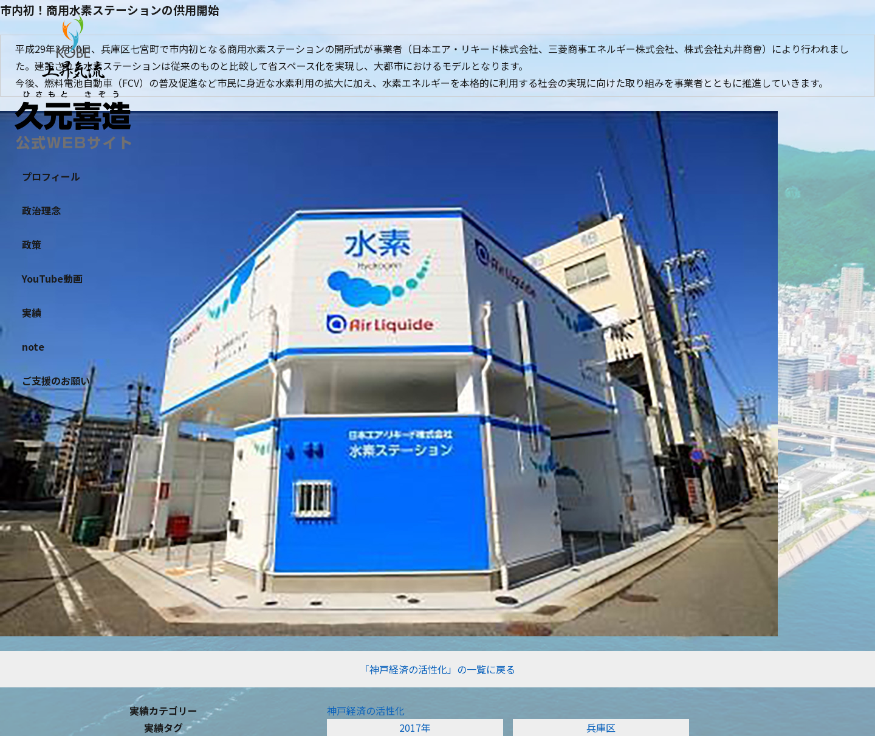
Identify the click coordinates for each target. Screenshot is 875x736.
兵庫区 (601, 727)
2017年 (415, 727)
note (33, 346)
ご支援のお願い (56, 380)
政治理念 (41, 210)
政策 (31, 244)
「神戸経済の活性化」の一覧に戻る (437, 669)
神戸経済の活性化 (366, 710)
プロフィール (51, 176)
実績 (31, 312)
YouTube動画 (52, 278)
